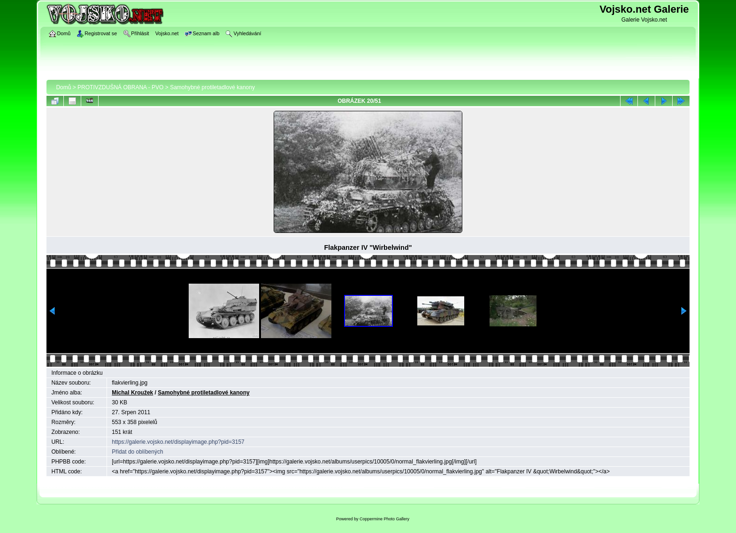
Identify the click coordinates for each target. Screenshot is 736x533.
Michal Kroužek (132, 392)
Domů (63, 87)
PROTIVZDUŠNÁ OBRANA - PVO (120, 87)
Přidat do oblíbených (137, 451)
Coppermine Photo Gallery (384, 519)
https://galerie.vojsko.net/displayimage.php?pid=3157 (178, 442)
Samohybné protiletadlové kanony (212, 87)
